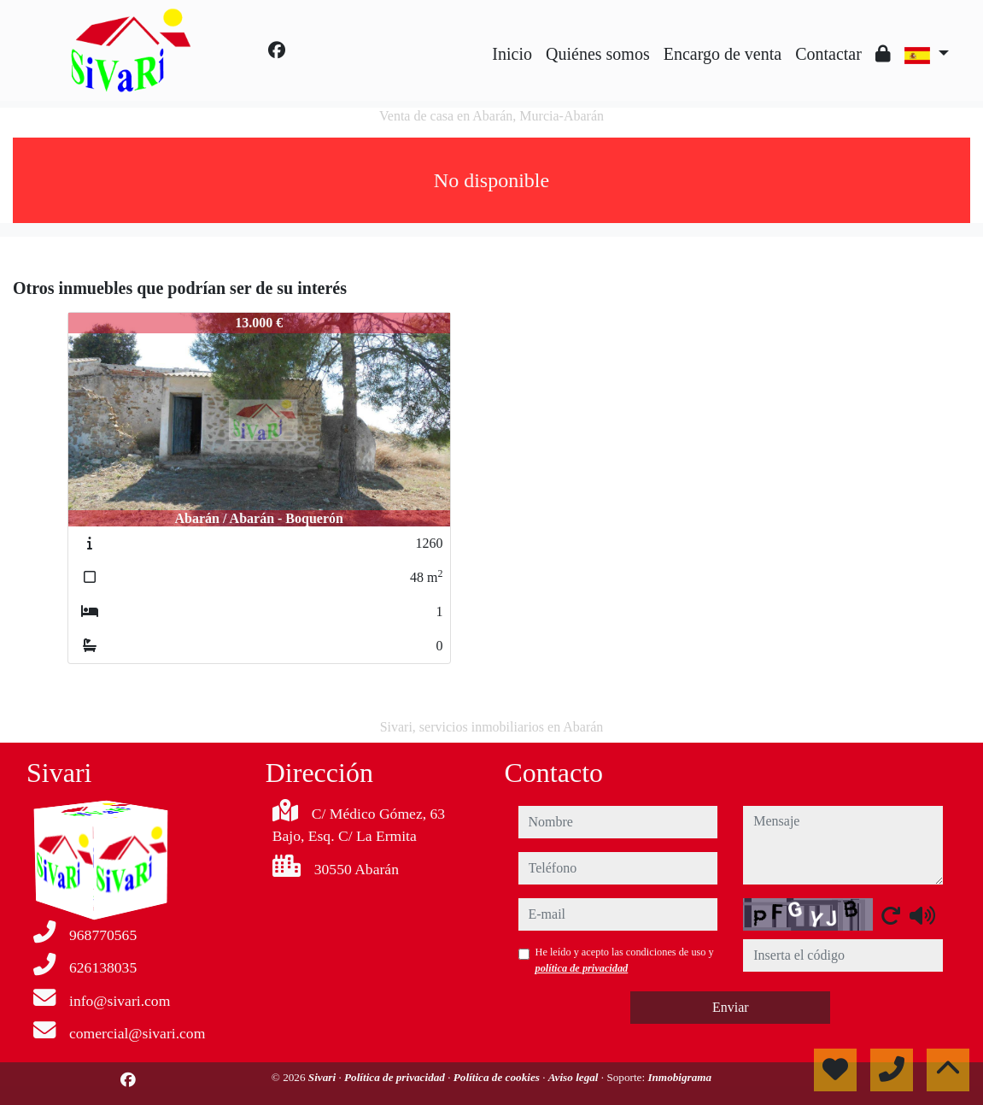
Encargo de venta (722, 53)
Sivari (323, 1077)
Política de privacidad (396, 1077)
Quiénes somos (598, 53)
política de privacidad (582, 968)
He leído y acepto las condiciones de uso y (624, 959)
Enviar (730, 1007)
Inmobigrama (679, 1077)
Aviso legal (574, 1077)
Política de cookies (497, 1077)
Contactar (828, 53)
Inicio (512, 53)
